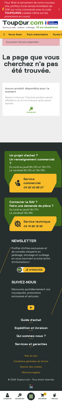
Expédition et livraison (31, 328)
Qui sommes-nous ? (31, 336)
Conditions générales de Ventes (31, 361)
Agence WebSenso (31, 386)
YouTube (31, 307)
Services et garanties (31, 344)
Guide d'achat (31, 320)
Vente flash (15, 34)
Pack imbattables (37, 34)
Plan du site (31, 355)
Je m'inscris (34, 269)
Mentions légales (31, 372)
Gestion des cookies (31, 366)
